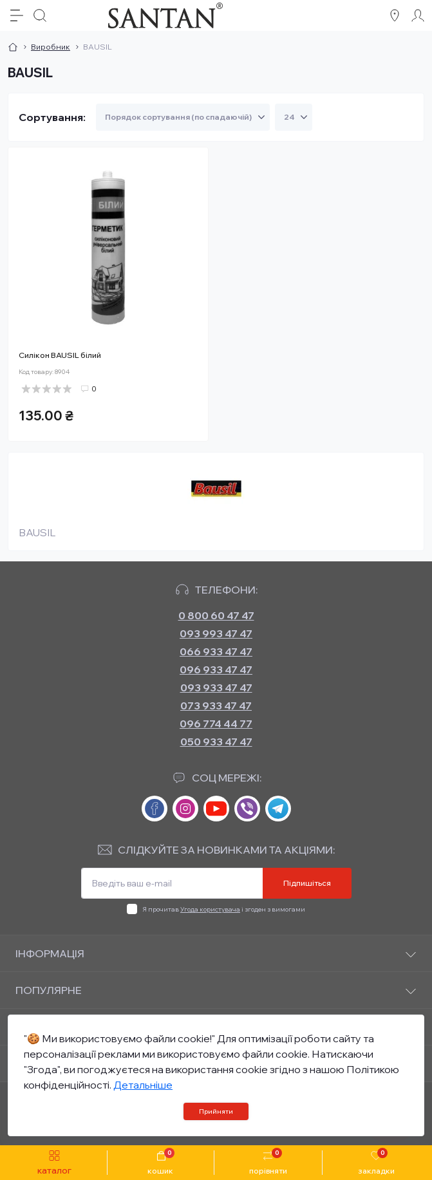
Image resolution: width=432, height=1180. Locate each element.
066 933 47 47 (216, 651)
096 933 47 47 (216, 669)
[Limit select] (293, 117)
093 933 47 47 (216, 687)
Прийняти (216, 1111)
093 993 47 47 (216, 633)
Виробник (50, 47)
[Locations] (394, 15)
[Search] (39, 15)
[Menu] (16, 15)
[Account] (417, 15)
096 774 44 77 (216, 723)
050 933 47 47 (216, 741)
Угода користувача (210, 909)
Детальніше (143, 1084)
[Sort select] (183, 117)
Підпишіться (307, 883)
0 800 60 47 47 (216, 615)
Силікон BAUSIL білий (60, 355)
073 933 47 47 (216, 705)
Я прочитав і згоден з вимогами (223, 909)
